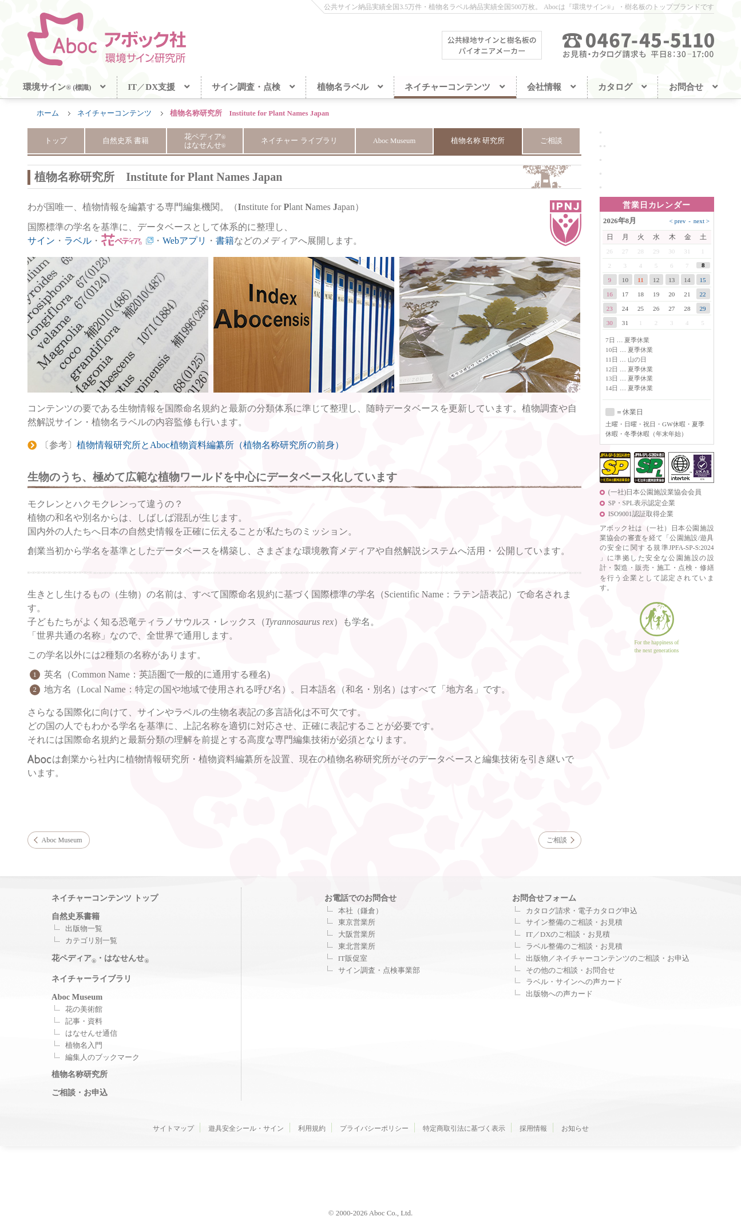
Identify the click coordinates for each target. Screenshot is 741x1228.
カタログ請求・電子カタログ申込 (581, 911)
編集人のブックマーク (102, 1057)
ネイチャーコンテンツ (114, 113)
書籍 (225, 240)
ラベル (78, 240)
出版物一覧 (83, 929)
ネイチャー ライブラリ (299, 141)
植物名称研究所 (79, 1074)
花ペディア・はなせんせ (100, 957)
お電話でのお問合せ (360, 897)
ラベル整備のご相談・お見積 (574, 946)
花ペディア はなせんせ (204, 141)
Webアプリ (185, 240)
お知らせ (575, 1128)
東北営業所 (356, 946)
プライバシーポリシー (374, 1128)
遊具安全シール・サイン (246, 1128)
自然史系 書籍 (125, 141)
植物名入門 (83, 1045)
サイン (41, 240)
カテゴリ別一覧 (91, 941)
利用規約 (312, 1128)
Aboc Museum (394, 141)
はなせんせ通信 (91, 1033)
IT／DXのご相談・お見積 (568, 934)
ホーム (48, 113)
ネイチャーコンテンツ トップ (104, 897)
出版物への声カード (559, 994)
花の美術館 (83, 1009)
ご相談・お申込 (79, 1092)
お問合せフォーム (544, 897)
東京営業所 (356, 922)
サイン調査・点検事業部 (379, 970)
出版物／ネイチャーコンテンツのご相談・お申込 (608, 958)
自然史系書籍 (75, 916)
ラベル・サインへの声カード (574, 982)
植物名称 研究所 (478, 141)
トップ (55, 141)
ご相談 (552, 141)
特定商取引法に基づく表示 (464, 1128)
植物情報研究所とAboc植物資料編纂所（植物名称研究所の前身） (210, 445)
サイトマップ (173, 1128)
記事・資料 (83, 1021)
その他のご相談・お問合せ (570, 970)
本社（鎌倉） (360, 911)
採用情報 (533, 1128)
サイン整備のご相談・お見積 (574, 922)
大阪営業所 (356, 934)
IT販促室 (352, 958)
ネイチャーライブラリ (91, 978)
